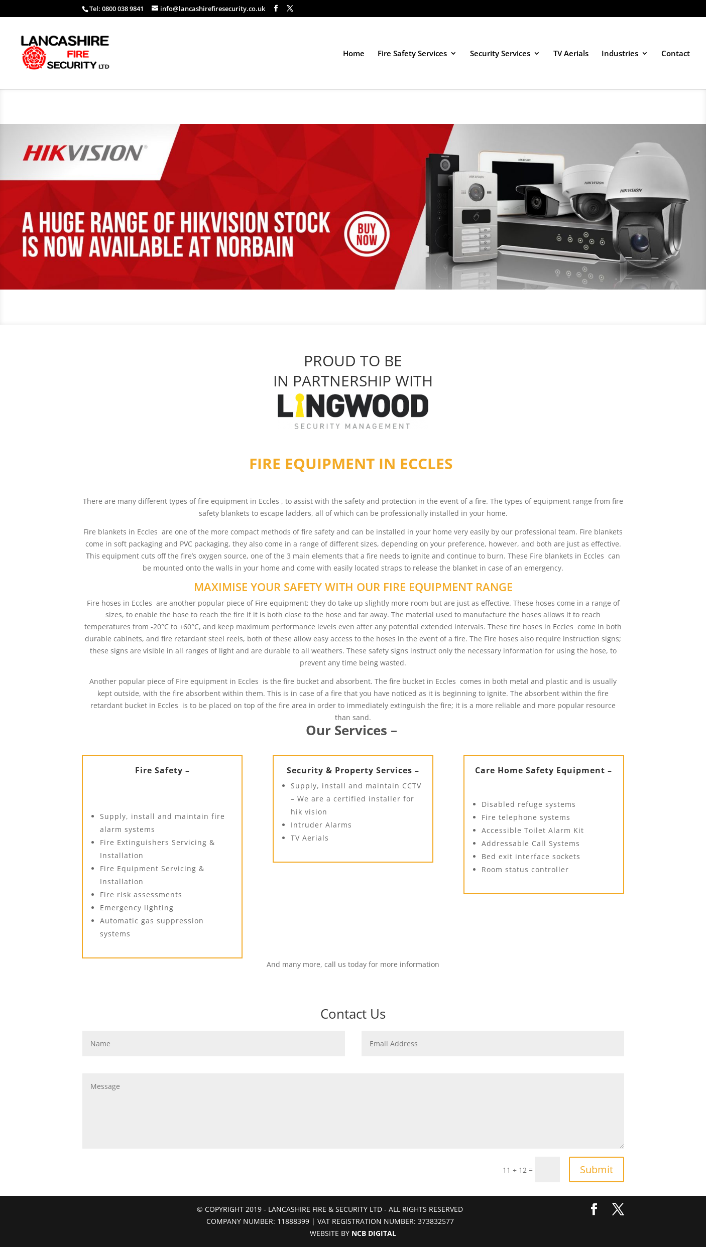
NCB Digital (373, 1233)
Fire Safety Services (412, 54)
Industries (620, 54)
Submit (596, 1169)
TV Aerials (571, 54)
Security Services (500, 54)
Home (354, 54)
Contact (675, 54)
